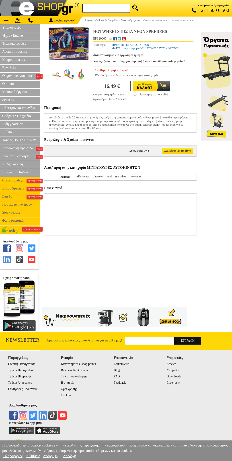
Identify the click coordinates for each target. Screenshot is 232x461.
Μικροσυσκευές (13, 59)
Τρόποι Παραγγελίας (21, 370)
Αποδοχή (69, 456)
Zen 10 (21, 196)
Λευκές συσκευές (14, 51)
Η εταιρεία (67, 382)
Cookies (66, 395)
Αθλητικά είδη (12, 164)
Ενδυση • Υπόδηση (21, 156)
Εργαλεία (9, 67)
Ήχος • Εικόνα (12, 35)
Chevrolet (98, 176)
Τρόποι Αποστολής (20, 382)
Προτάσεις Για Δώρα (17, 204)
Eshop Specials (21, 188)
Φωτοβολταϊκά (13, 220)
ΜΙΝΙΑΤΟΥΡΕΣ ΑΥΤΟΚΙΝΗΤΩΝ (130, 44)
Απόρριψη (50, 456)
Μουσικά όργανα (14, 92)
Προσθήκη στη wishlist (150, 94)
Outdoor (8, 84)
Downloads (174, 376)
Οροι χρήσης (69, 389)
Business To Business (74, 370)
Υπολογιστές (11, 27)
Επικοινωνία (121, 364)
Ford (109, 176)
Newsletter (22, 340)
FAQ (117, 376)
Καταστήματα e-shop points (78, 364)
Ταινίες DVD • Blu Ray (19, 140)
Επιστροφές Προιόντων (22, 389)
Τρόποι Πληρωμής (19, 376)
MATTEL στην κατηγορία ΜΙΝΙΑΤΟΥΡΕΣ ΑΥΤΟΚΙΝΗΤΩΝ (145, 48)
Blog (117, 370)
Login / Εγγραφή (62, 20)
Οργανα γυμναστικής (21, 76)
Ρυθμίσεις (33, 456)
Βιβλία (7, 132)
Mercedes (136, 176)
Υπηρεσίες (173, 370)
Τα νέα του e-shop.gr (74, 376)
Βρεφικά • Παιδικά (15, 172)
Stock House (11, 212)
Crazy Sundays (21, 180)
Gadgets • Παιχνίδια (16, 116)
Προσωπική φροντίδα (21, 148)
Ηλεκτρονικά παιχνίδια (18, 108)
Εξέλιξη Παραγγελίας (21, 364)
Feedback (120, 382)
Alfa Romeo (82, 176)
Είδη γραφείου (12, 124)
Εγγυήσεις (173, 382)
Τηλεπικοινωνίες (14, 43)
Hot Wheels (121, 176)
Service (171, 364)
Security (8, 100)
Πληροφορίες (13, 456)
